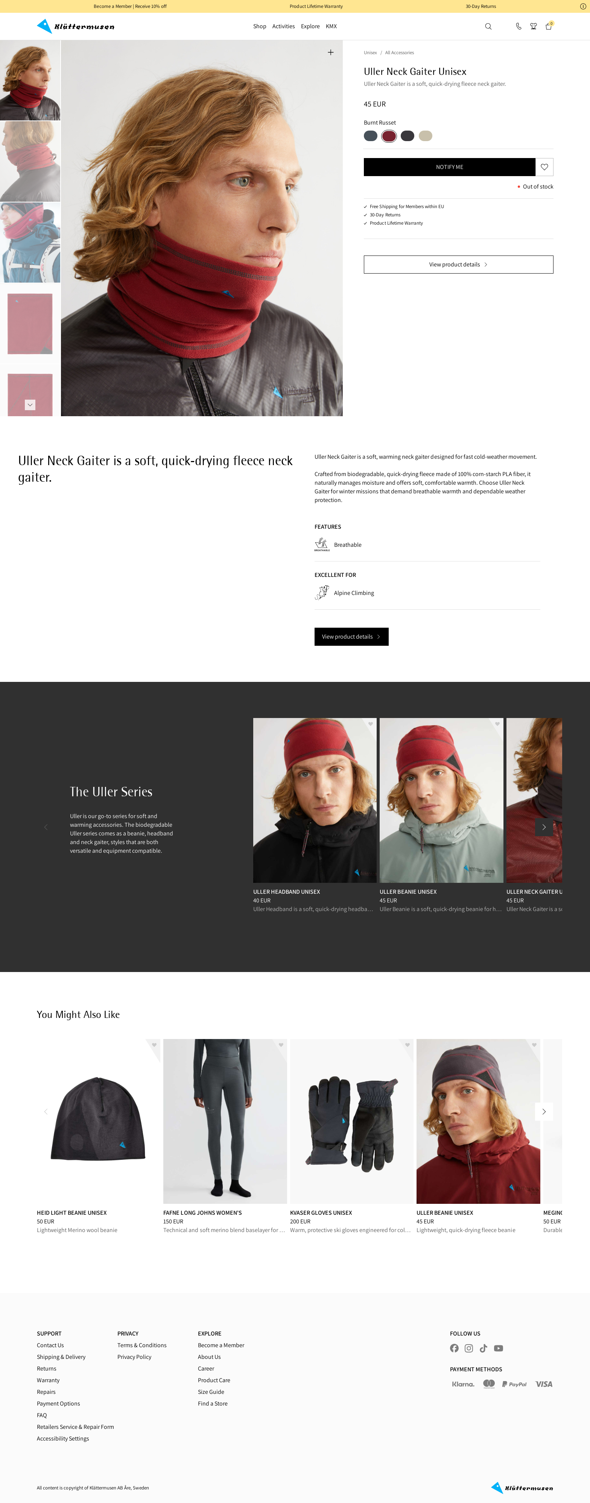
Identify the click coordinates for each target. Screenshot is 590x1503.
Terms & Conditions (142, 1345)
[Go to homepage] (75, 26)
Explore (310, 26)
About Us (209, 1357)
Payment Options (58, 1403)
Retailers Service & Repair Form (75, 1427)
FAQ (42, 1415)
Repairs (46, 1392)
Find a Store (213, 1403)
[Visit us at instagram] (469, 1348)
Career (206, 1368)
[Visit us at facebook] (454, 1348)
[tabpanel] (202, 228)
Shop (259, 26)
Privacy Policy (134, 1357)
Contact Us (50, 1345)
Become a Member (221, 1345)
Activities (283, 26)
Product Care (214, 1380)
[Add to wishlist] (369, 730)
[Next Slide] (544, 827)
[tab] (30, 80)
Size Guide (211, 1392)
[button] (295, 6)
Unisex (370, 52)
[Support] (518, 26)
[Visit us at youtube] (498, 1348)
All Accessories (399, 52)
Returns (46, 1368)
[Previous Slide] (46, 827)
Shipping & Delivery (61, 1357)
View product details (458, 264)
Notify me (449, 167)
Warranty (48, 1380)
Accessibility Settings (63, 1438)
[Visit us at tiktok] (483, 1348)
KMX (331, 26)
